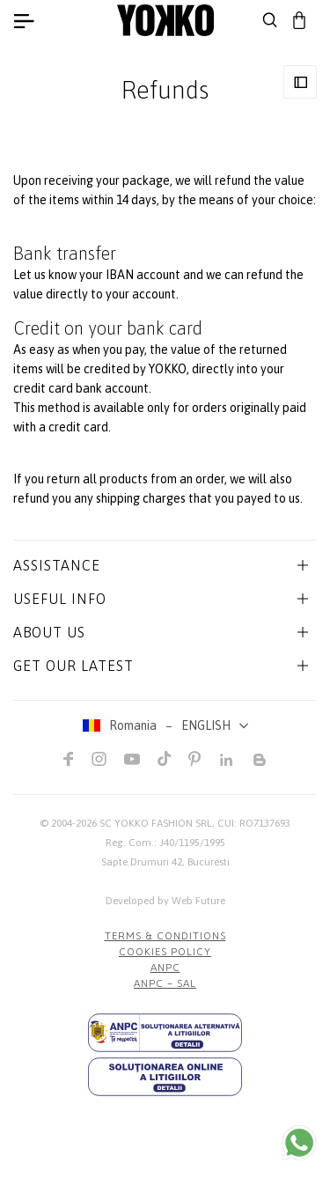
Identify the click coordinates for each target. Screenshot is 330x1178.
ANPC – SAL (165, 983)
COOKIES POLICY (165, 952)
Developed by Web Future (165, 901)
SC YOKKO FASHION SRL (155, 823)
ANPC (165, 967)
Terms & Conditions (165, 936)
